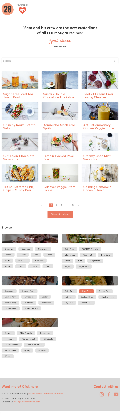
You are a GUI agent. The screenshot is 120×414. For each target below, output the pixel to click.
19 (73, 205)
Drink (36, 255)
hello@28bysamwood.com (27, 401)
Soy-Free (69, 303)
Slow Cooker (10, 350)
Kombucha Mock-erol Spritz (59, 126)
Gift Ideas (29, 302)
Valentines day (31, 308)
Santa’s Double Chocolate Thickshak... (60, 95)
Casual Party (10, 297)
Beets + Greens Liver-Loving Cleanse (99, 95)
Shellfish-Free (108, 297)
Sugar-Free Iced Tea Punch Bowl (18, 95)
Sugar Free (95, 260)
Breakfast (9, 249)
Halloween (46, 302)
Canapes (26, 249)
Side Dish (22, 260)
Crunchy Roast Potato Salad (19, 126)
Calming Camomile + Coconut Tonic (98, 188)
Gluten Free (70, 255)
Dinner (22, 255)
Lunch (49, 255)
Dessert (8, 255)
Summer (42, 350)
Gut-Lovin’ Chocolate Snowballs (19, 157)
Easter (45, 297)
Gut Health (88, 255)
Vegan (67, 266)
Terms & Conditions (53, 393)
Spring (27, 350)
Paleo (67, 260)
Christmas (29, 297)
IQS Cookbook (28, 339)
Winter (7, 356)
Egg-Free (86, 291)
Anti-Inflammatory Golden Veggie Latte (98, 126)
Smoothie (39, 260)
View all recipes (60, 214)
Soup (20, 266)
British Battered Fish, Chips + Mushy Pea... (18, 188)
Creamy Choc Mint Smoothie (97, 157)
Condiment (43, 249)
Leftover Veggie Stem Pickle (59, 188)
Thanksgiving (11, 308)
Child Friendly (26, 333)
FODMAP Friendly (90, 249)
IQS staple (48, 339)
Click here (29, 386)
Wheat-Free (86, 303)
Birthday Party (28, 291)
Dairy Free (69, 249)
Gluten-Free (104, 291)
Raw (80, 260)
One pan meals (12, 344)
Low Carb (105, 255)
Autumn (8, 333)
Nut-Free (68, 297)
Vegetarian (84, 266)
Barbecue (9, 291)
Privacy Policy (35, 393)
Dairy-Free (69, 291)
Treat (48, 266)
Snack (7, 266)
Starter (34, 266)
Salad (7, 260)
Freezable (9, 339)
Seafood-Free (87, 297)
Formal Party (10, 302)
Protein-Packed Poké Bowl (58, 157)
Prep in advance (34, 344)
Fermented (45, 333)
